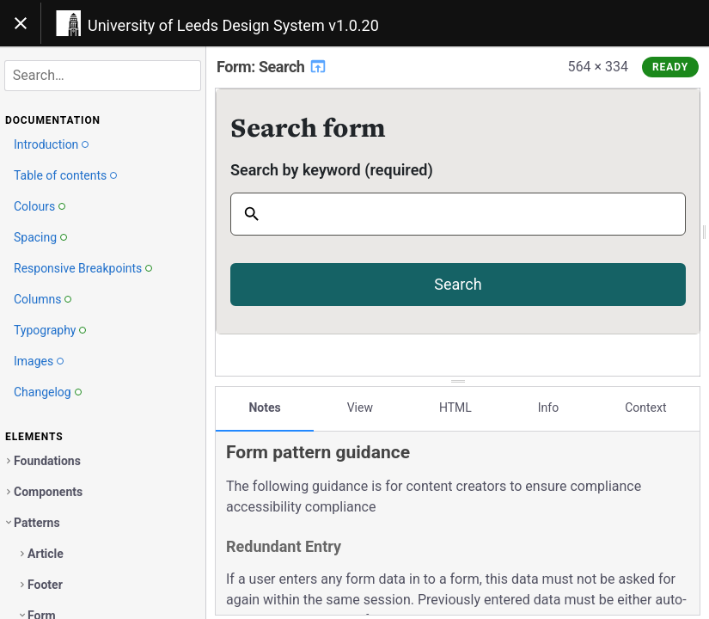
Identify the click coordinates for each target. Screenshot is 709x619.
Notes (264, 407)
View (360, 407)
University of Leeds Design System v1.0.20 (233, 25)
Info (548, 407)
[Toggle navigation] (20, 23)
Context (645, 407)
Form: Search (272, 67)
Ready (670, 67)
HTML (455, 407)
